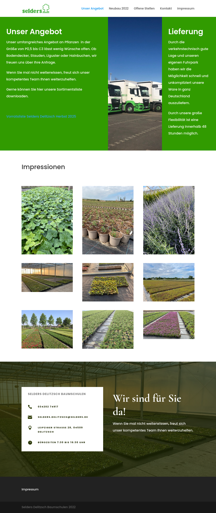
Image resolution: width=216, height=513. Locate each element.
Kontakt (166, 9)
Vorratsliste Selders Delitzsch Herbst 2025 (41, 116)
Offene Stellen (144, 9)
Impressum (185, 9)
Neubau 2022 (118, 9)
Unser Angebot (92, 9)
